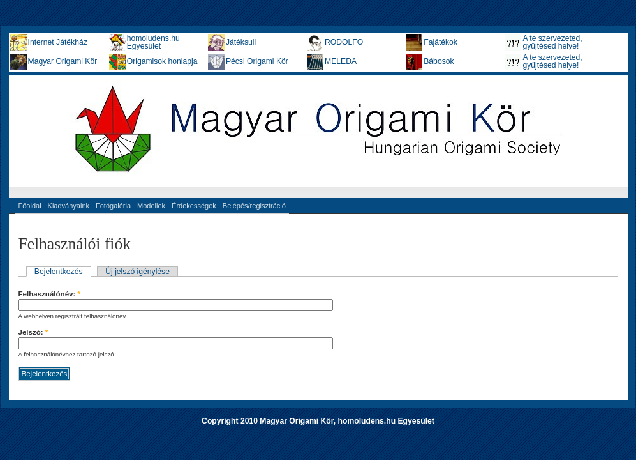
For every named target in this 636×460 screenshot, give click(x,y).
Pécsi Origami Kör (257, 61)
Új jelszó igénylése (137, 271)
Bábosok (439, 61)
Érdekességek (194, 206)
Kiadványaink (68, 206)
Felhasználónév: (49, 294)
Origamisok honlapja (162, 61)
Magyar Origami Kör (63, 61)
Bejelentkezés (58, 271)
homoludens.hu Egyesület (153, 42)
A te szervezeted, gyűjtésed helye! (552, 42)
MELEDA (341, 61)
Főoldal (29, 206)
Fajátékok (440, 42)
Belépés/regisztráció (254, 206)
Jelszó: (33, 332)
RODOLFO (344, 42)
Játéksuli (241, 42)
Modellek (151, 206)
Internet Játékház (57, 42)
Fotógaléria (113, 206)
